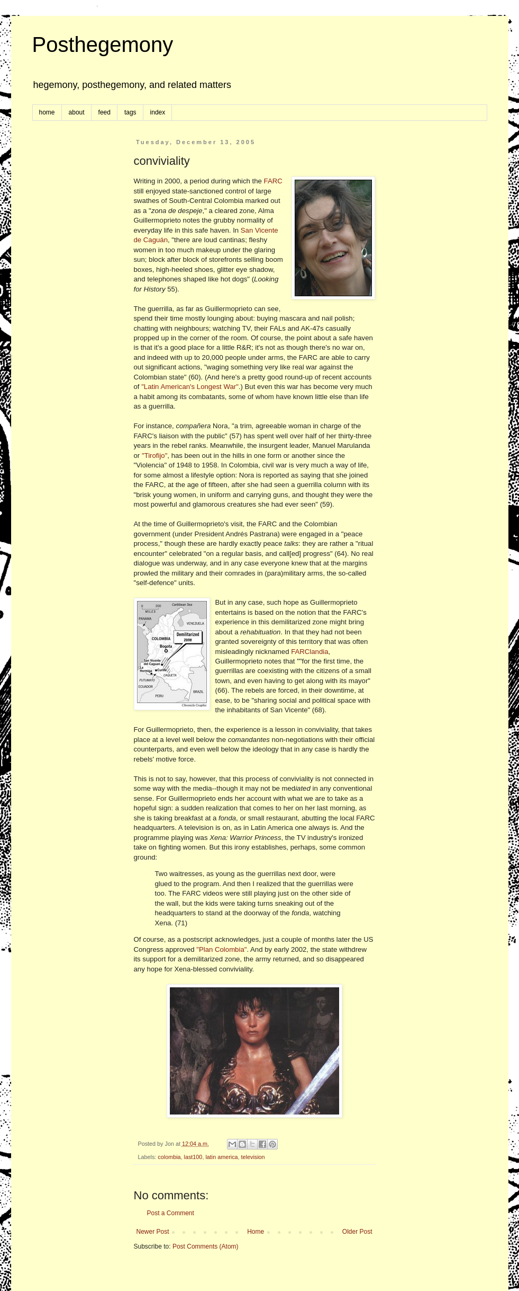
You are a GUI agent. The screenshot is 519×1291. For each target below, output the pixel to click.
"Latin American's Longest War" (190, 387)
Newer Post (152, 1231)
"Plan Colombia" (221, 949)
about (77, 112)
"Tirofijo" (154, 455)
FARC (273, 181)
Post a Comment (170, 1213)
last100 (193, 1157)
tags (130, 112)
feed (104, 112)
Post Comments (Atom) (205, 1246)
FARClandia (309, 652)
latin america (221, 1157)
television (253, 1157)
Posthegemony (103, 44)
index (158, 112)
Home (255, 1231)
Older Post (357, 1231)
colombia (169, 1157)
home (47, 112)
